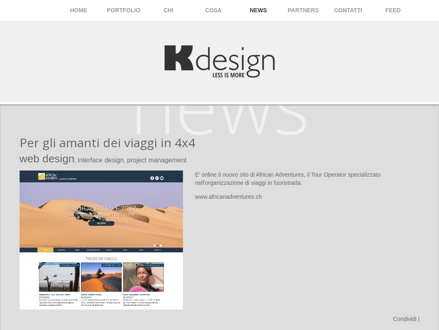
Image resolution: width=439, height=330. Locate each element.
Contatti (348, 10)
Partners (303, 10)
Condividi (405, 319)
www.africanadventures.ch (228, 196)
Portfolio (123, 10)
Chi (168, 10)
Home (78, 10)
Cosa (213, 10)
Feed (393, 10)
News (258, 10)
